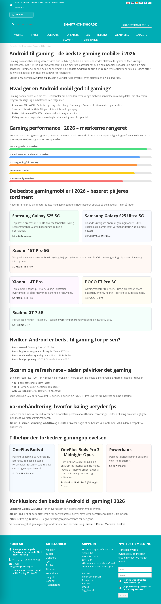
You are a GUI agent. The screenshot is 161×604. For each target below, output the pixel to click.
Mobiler (50, 549)
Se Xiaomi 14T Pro (22, 298)
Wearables (52, 573)
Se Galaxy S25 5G (22, 235)
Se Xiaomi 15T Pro (22, 266)
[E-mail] (135, 574)
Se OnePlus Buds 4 (23, 473)
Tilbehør (50, 569)
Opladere (51, 557)
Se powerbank (117, 465)
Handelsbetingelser (91, 576)
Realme (121, 524)
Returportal (87, 580)
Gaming (50, 581)
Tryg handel (88, 590)
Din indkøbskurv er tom (137, 25)
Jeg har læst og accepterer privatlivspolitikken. (137, 588)
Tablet (49, 553)
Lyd (48, 561)
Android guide (42, 78)
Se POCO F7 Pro (94, 298)
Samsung (79, 524)
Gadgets (50, 577)
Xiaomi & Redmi (94, 524)
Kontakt (86, 573)
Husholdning (53, 584)
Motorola (110, 524)
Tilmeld (123, 595)
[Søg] (23, 24)
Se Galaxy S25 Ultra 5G (97, 235)
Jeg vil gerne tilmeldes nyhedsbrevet (134, 581)
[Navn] (135, 569)
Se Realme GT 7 (21, 324)
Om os (85, 586)
